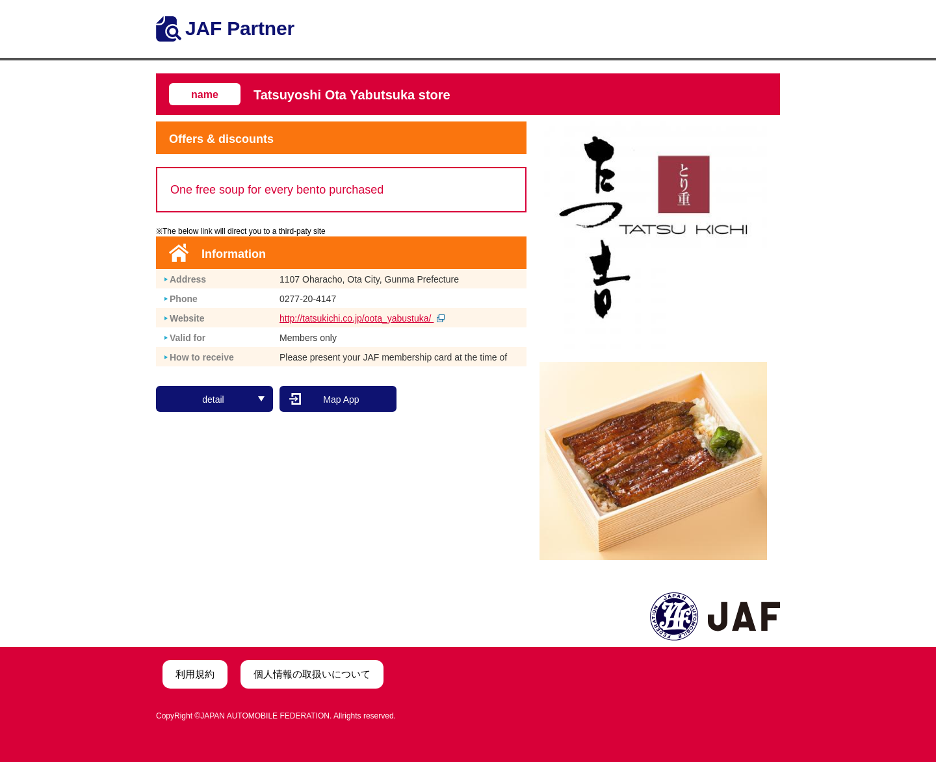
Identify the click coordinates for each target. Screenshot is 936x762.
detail (233, 399)
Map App (341, 399)
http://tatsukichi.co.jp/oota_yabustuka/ (362, 318)
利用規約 (195, 673)
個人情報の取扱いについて (312, 673)
